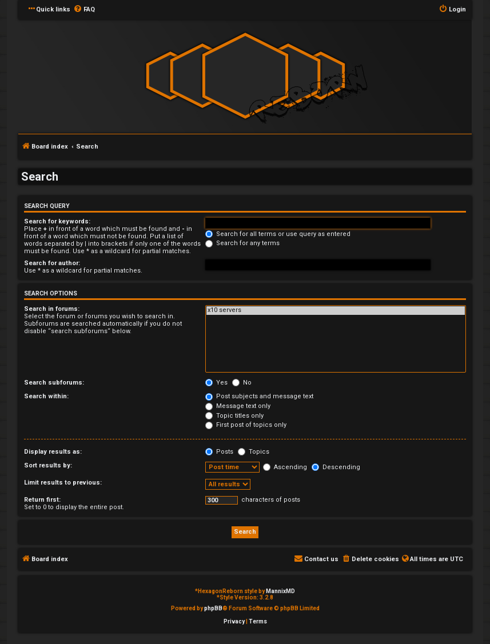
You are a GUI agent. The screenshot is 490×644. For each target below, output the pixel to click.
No (242, 382)
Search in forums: (51, 309)
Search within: (46, 396)
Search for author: (52, 263)
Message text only (237, 406)
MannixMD (280, 591)
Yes (216, 382)
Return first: (42, 499)
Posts (219, 451)
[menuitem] (84, 10)
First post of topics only (245, 425)
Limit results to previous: (63, 482)
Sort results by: (48, 465)
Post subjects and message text (259, 396)
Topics (253, 451)
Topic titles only (234, 415)
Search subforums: (54, 382)
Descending (336, 467)
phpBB (213, 608)
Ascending (285, 467)
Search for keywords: (57, 221)
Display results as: (53, 451)
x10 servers (335, 310)
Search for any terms (242, 243)
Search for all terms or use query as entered (277, 234)
